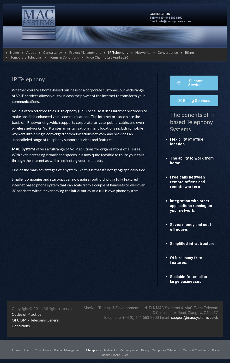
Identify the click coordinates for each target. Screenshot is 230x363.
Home (14, 52)
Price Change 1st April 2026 (107, 57)
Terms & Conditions (64, 57)
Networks (142, 52)
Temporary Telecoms (26, 57)
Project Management (85, 52)
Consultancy (52, 52)
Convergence (167, 52)
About (31, 52)
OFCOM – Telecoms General (36, 320)
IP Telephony (118, 52)
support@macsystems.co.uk (194, 317)
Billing (189, 52)
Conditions (21, 325)
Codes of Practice (26, 314)
